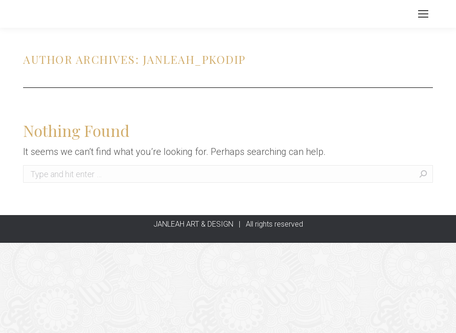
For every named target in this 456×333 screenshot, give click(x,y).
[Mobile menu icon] (423, 13)
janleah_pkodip (194, 59)
